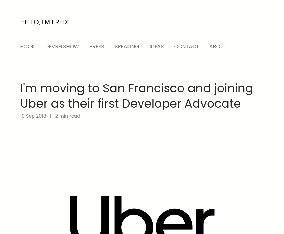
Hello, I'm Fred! (44, 22)
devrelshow (62, 46)
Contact (186, 46)
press (96, 46)
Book (27, 46)
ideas (157, 46)
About (218, 46)
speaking (127, 46)
